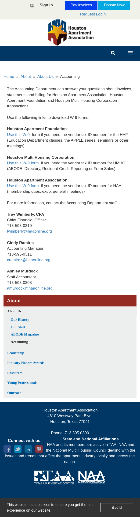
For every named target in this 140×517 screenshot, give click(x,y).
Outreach (14, 393)
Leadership (15, 353)
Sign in (46, 5)
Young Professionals (22, 383)
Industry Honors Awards (25, 363)
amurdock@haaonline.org (30, 288)
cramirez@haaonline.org (28, 260)
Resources (14, 373)
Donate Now (114, 5)
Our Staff (18, 327)
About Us (45, 76)
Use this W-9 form (23, 163)
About (26, 76)
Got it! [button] (117, 507)
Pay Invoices (81, 5)
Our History (20, 319)
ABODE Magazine (25, 334)
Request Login (93, 14)
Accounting (19, 342)
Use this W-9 (18, 134)
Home (9, 76)
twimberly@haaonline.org (29, 231)
